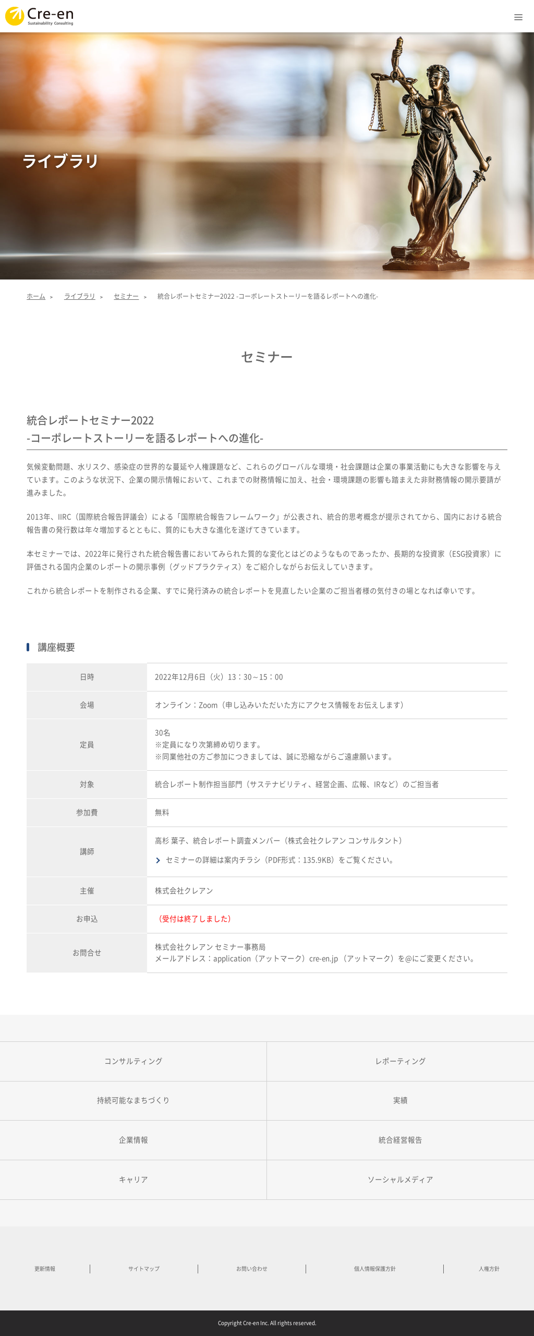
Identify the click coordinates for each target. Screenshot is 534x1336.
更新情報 (44, 1268)
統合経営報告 (400, 1140)
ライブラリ (79, 296)
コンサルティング (133, 1061)
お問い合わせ (252, 1268)
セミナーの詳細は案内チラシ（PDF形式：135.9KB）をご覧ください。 (281, 860)
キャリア (133, 1179)
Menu (518, 14)
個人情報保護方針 (375, 1268)
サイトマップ (144, 1268)
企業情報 (133, 1140)
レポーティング (400, 1061)
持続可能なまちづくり (133, 1100)
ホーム (36, 296)
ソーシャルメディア (400, 1179)
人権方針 (489, 1268)
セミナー (126, 296)
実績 (400, 1100)
